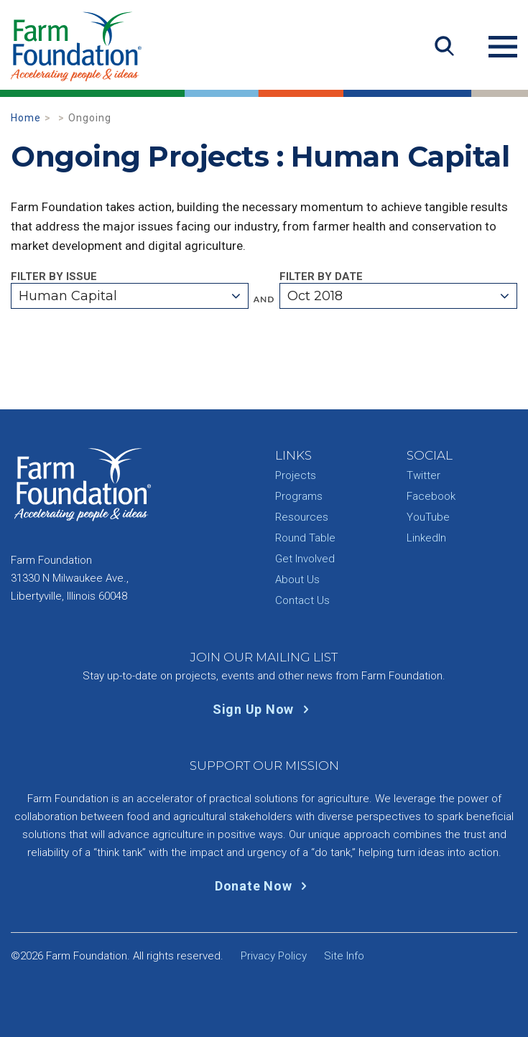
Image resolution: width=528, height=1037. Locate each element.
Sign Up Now (264, 709)
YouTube (428, 517)
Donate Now (264, 885)
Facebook (431, 496)
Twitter (423, 475)
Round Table (305, 537)
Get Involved (305, 558)
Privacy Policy (274, 955)
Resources (301, 517)
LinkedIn (426, 537)
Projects (295, 475)
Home (26, 118)
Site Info (344, 955)
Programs (299, 496)
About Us (297, 579)
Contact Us (302, 600)
